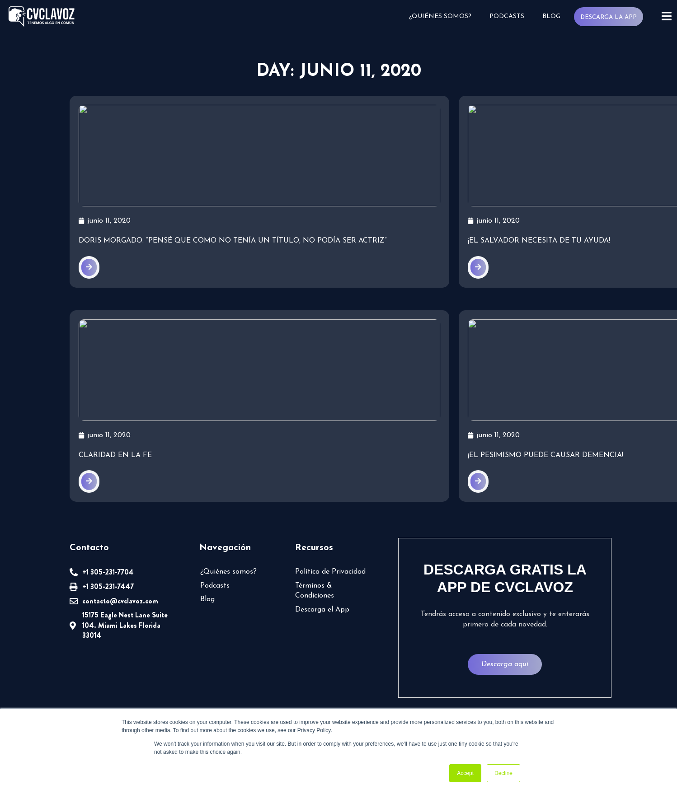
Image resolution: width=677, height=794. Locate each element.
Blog (551, 16)
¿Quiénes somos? (440, 16)
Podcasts (506, 16)
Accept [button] (465, 773)
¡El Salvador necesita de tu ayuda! (332, 248)
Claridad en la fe (115, 474)
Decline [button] (503, 773)
